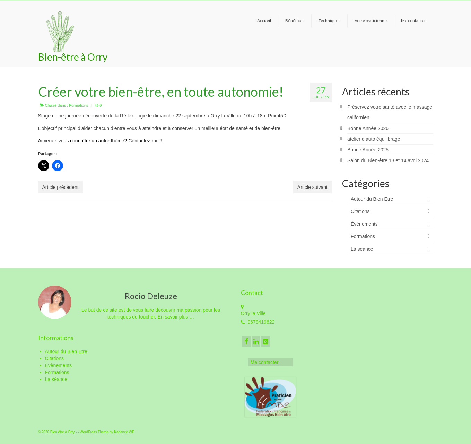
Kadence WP (124, 432)
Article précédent (60, 187)
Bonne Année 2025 (368, 150)
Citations (360, 211)
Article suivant (312, 187)
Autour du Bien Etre (372, 199)
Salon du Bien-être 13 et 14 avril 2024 (388, 160)
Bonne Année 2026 (368, 128)
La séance (362, 249)
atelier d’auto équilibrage (373, 139)
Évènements (364, 224)
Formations (78, 105)
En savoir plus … (175, 317)
